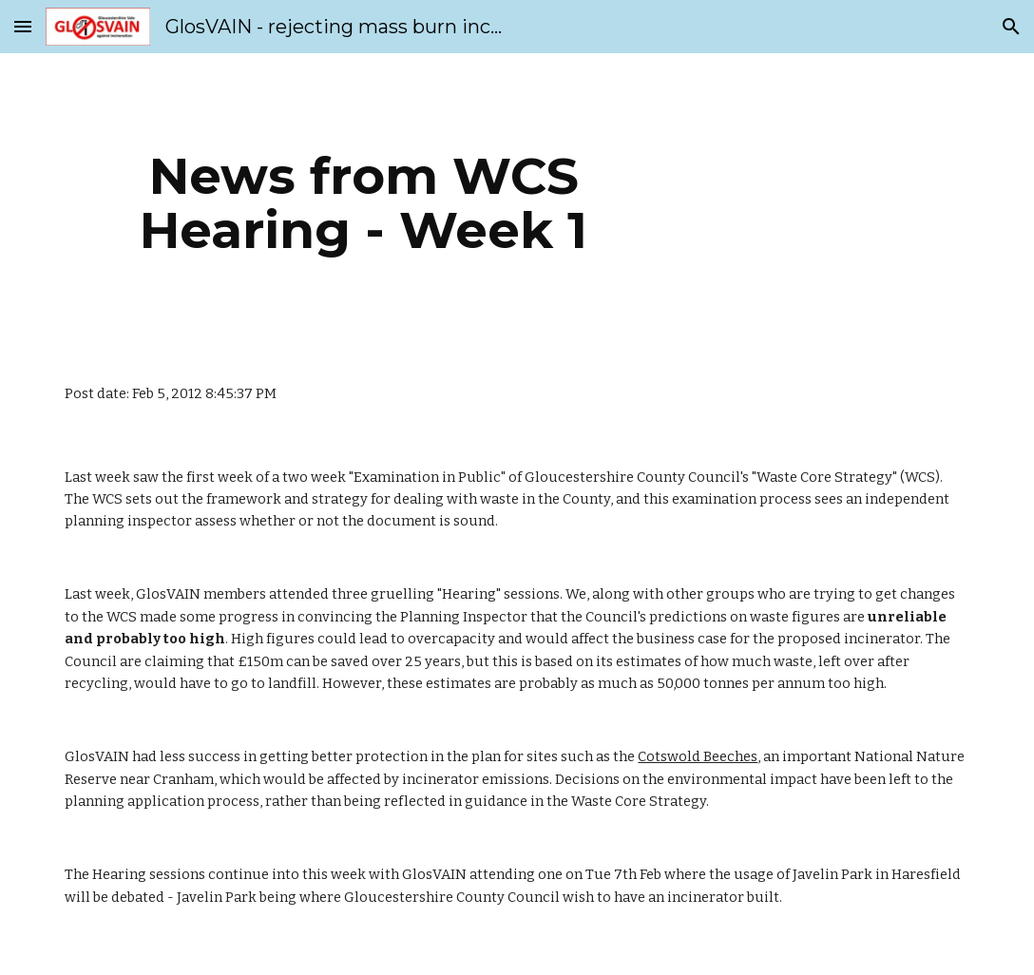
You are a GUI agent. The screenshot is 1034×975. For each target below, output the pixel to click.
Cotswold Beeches (697, 756)
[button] (23, 26)
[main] (363, 203)
